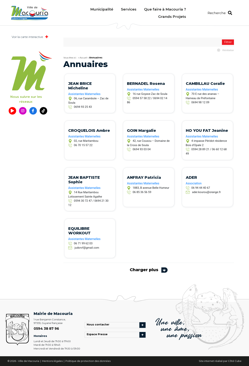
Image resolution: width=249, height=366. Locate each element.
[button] (220, 13)
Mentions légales (52, 360)
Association (194, 183)
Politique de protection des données (88, 360)
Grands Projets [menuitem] (172, 16)
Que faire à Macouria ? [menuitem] (165, 9)
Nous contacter (99, 325)
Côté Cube (234, 360)
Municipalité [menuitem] (101, 9)
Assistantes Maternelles (84, 94)
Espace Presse (98, 335)
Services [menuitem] (128, 9)
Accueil (83, 57)
